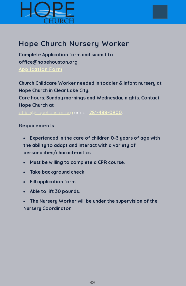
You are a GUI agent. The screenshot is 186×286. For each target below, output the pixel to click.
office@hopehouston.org (46, 112)
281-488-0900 (105, 112)
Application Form (40, 69)
